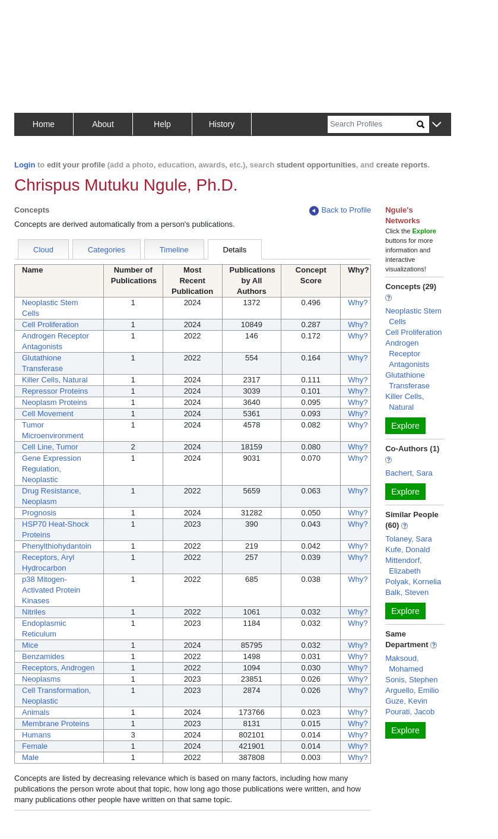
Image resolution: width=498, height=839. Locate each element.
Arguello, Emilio (412, 690)
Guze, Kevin (406, 700)
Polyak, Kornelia (413, 581)
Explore (405, 425)
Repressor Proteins (55, 391)
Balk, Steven (407, 592)
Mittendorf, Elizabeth (403, 565)
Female (34, 746)
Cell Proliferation (50, 324)
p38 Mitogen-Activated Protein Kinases (51, 590)
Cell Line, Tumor (50, 446)
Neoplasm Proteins (54, 402)
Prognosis (39, 512)
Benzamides (43, 656)
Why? (357, 302)
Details (235, 249)
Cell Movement (48, 413)
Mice (30, 645)
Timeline (174, 249)
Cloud (43, 249)
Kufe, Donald (407, 549)
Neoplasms (41, 679)
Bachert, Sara (409, 472)
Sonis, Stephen (411, 679)
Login (24, 164)
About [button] (103, 124)
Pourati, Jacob (409, 711)
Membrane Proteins (55, 723)
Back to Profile (340, 210)
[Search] (372, 124)
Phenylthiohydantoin (56, 546)
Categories (106, 249)
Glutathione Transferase (407, 380)
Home (44, 124)
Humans (36, 734)
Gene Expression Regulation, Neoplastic (51, 469)
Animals (35, 712)
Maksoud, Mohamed (404, 663)
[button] (436, 125)
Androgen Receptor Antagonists (407, 353)
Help (162, 124)
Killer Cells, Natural (55, 379)
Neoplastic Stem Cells (413, 316)
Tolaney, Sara (408, 538)
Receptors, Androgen (58, 667)
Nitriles (34, 611)
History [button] (222, 124)
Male (30, 757)
